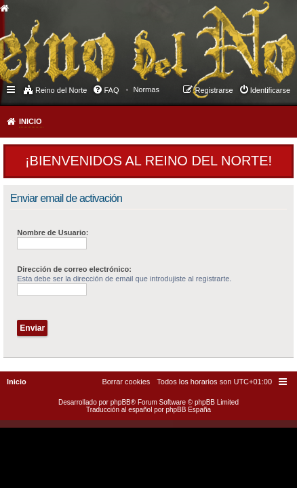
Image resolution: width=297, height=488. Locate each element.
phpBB (121, 402)
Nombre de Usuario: (52, 232)
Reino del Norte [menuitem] (61, 90)
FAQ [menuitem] (111, 90)
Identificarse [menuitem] (270, 90)
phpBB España (188, 409)
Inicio (30, 121)
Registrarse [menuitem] (214, 90)
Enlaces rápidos (12, 88)
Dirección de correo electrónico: (74, 269)
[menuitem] (146, 89)
